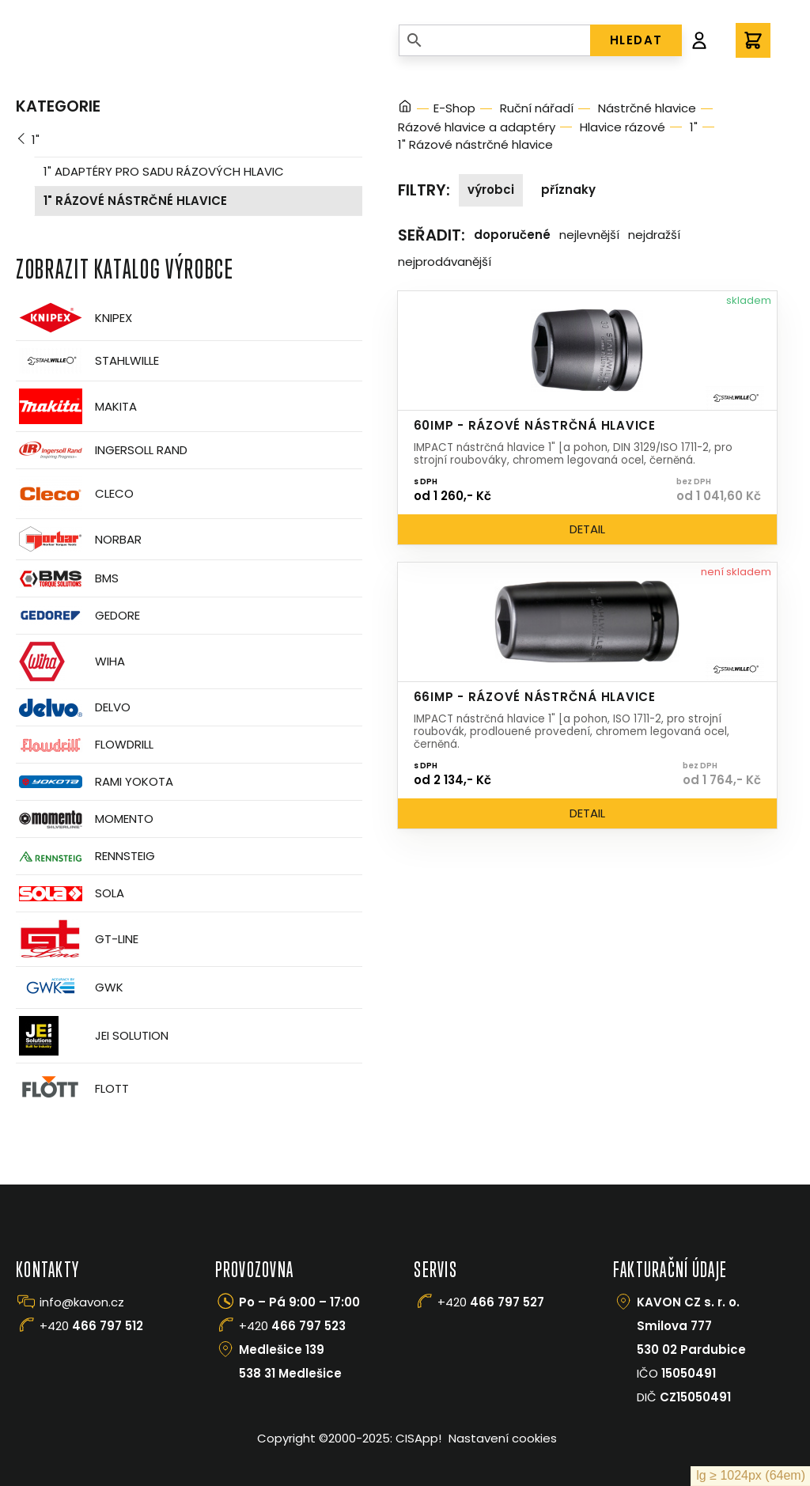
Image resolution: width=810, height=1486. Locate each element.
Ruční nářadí (536, 108)
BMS (67, 579)
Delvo (73, 708)
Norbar (79, 539)
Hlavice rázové (622, 127)
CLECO (75, 493)
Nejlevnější (589, 234)
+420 (91, 1325)
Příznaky (568, 189)
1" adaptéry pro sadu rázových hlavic (164, 171)
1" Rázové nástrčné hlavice (135, 200)
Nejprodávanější (444, 261)
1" (36, 139)
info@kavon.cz (82, 1302)
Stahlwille (87, 361)
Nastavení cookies (503, 1438)
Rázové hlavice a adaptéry (476, 127)
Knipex (74, 317)
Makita (76, 406)
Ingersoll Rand (101, 450)
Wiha (70, 661)
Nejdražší (654, 234)
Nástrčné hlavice (647, 108)
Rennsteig (85, 856)
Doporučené (512, 234)
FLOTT (72, 1088)
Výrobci (490, 189)
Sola (70, 893)
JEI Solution (92, 1036)
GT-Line (77, 939)
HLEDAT (636, 40)
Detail (587, 529)
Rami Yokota (94, 781)
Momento (84, 819)
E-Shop (454, 108)
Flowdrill (84, 745)
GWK (69, 987)
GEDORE (78, 615)
